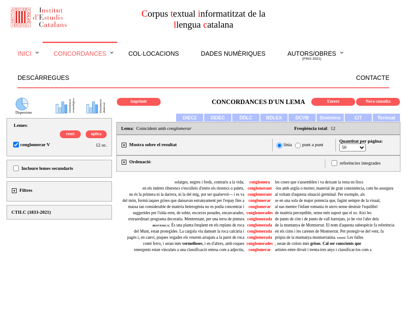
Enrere (333, 101)
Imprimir (138, 101)
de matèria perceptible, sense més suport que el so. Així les (323, 213)
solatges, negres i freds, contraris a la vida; (210, 182)
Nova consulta (378, 101)
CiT (358, 117)
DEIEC (218, 117)
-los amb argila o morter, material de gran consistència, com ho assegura (334, 188)
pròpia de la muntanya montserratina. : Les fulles (319, 237)
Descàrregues (43, 77)
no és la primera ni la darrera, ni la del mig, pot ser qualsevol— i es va (186, 194)
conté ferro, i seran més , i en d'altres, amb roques (193, 243)
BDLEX (274, 117)
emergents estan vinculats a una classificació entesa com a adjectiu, (189, 250)
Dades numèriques (233, 53)
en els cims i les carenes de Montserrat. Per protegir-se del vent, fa (329, 231)
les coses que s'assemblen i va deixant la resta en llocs (319, 182)
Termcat (387, 117)
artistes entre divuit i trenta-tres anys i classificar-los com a (323, 250)
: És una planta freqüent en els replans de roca (198, 225)
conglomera (259, 182)
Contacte (372, 77)
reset (70, 134)
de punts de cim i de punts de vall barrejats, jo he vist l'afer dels (327, 219)
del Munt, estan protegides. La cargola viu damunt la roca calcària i (189, 231)
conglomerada (259, 219)
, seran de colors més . (318, 243)
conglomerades (260, 213)
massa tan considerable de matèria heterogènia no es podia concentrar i (186, 207)
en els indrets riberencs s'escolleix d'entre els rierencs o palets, (194, 188)
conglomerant (260, 188)
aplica (96, 134)
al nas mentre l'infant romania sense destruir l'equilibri (326, 207)
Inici (25, 53)
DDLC (245, 117)
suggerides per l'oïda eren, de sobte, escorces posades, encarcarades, (188, 213)
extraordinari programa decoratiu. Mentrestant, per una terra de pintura (186, 219)
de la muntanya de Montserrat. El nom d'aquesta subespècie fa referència (334, 225)
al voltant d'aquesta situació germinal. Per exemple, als (320, 194)
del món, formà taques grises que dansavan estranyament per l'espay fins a (183, 200)
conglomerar (260, 200)
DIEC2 (189, 117)
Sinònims (330, 117)
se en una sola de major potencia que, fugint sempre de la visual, (327, 200)
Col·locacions (153, 53)
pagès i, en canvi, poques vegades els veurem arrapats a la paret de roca (186, 237)
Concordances (80, 53)
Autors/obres (312, 55)
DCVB (302, 117)
